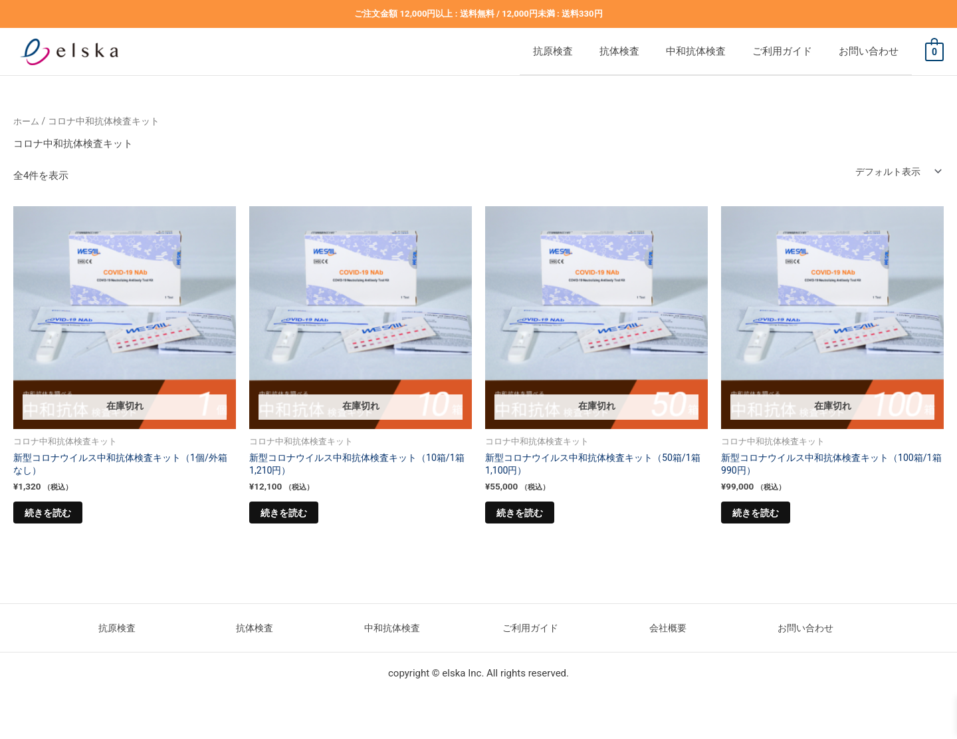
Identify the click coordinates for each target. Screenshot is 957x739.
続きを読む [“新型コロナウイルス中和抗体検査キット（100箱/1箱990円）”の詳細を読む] (766, 517)
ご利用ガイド (795, 51)
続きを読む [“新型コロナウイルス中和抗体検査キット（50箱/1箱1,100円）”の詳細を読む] (530, 517)
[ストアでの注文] (894, 172)
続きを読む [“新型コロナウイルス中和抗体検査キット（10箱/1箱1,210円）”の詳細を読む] (294, 517)
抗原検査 (606, 51)
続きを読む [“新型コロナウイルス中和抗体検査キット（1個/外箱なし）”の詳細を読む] (58, 517)
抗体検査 (659, 51)
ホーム (27, 121)
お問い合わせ (869, 51)
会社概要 (668, 635)
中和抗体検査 (722, 51)
